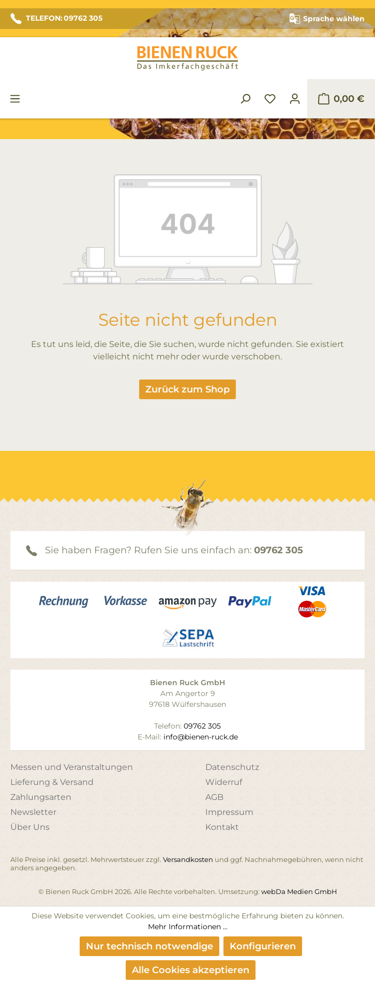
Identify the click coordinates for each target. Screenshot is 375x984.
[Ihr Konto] (294, 99)
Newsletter (33, 812)
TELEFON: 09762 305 (56, 18)
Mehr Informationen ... (188, 926)
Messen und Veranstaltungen (71, 767)
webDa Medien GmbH (299, 891)
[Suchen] (245, 98)
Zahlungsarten (40, 797)
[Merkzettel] (270, 98)
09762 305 (278, 550)
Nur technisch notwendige (149, 946)
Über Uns (30, 827)
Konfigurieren (263, 946)
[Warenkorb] (341, 98)
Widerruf (223, 782)
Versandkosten (188, 859)
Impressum (229, 812)
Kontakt (222, 827)
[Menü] (15, 99)
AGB (214, 797)
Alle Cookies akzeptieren (190, 970)
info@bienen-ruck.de (200, 736)
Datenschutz (232, 767)
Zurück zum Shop (187, 389)
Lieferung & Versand (52, 782)
